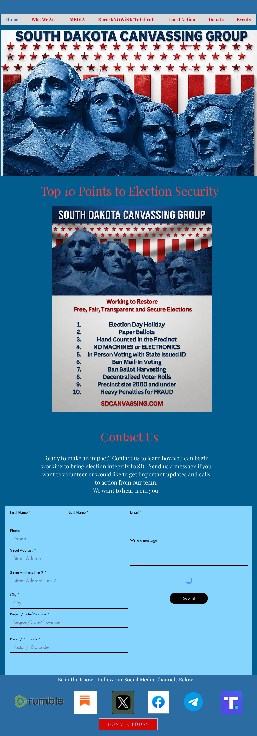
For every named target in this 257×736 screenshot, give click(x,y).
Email (134, 512)
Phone (15, 530)
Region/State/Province (28, 614)
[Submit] (189, 598)
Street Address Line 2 (26, 572)
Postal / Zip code (23, 639)
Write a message (143, 540)
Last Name (77, 512)
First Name (19, 512)
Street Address (21, 550)
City (13, 595)
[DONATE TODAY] (128, 724)
